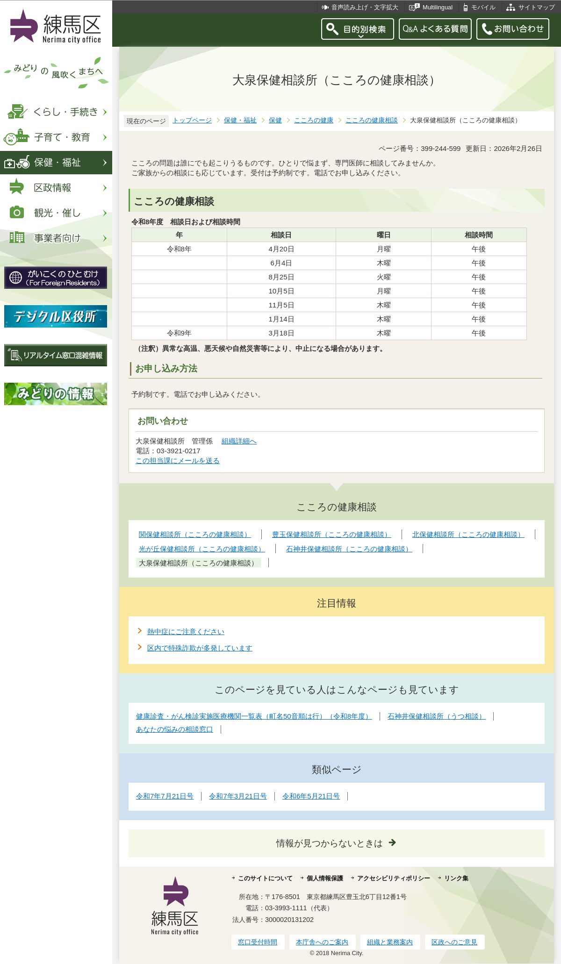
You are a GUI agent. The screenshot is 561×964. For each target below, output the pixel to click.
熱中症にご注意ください (185, 632)
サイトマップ (536, 7)
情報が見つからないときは (329, 843)
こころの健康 (313, 120)
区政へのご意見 (454, 942)
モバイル (483, 7)
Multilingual (438, 7)
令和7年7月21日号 (165, 796)
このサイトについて (265, 878)
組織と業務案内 (390, 942)
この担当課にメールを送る (178, 460)
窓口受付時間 (257, 942)
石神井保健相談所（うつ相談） (437, 716)
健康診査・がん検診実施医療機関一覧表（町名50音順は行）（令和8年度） (254, 716)
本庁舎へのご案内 (322, 942)
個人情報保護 (325, 878)
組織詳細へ (239, 441)
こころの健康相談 (371, 120)
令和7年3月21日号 (237, 796)
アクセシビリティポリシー (393, 878)
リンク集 (456, 878)
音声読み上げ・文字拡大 (364, 7)
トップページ (192, 120)
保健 (275, 120)
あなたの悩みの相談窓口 (174, 729)
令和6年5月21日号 (311, 796)
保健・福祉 (240, 120)
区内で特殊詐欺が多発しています (199, 648)
